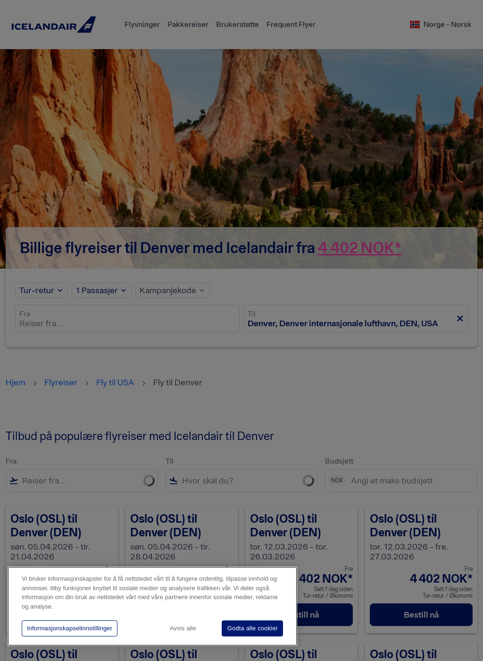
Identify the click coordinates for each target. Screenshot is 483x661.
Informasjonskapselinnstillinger (69, 628)
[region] (152, 606)
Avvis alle (183, 628)
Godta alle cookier (252, 628)
